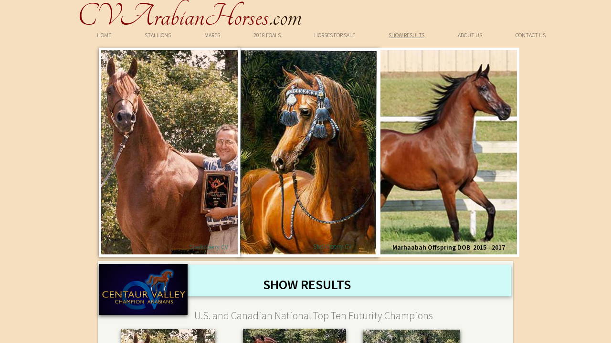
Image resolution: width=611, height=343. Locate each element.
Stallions (158, 35)
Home (104, 35)
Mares (212, 35)
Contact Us (531, 35)
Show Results (406, 35)
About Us (470, 35)
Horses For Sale (334, 35)
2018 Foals (267, 35)
